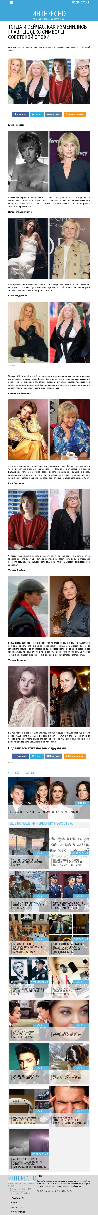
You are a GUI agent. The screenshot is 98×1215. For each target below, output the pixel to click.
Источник (11, 763)
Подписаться (80, 2)
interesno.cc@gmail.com (20, 1193)
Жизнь (14, 1203)
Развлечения (17, 1198)
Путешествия (18, 1212)
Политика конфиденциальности (54, 1191)
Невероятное (18, 1207)
